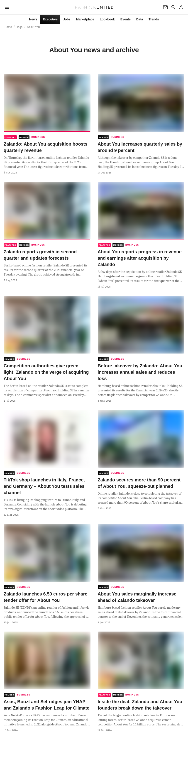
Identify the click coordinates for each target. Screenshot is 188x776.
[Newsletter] (165, 7)
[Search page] (173, 7)
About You (33, 27)
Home (8, 27)
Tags (19, 27)
